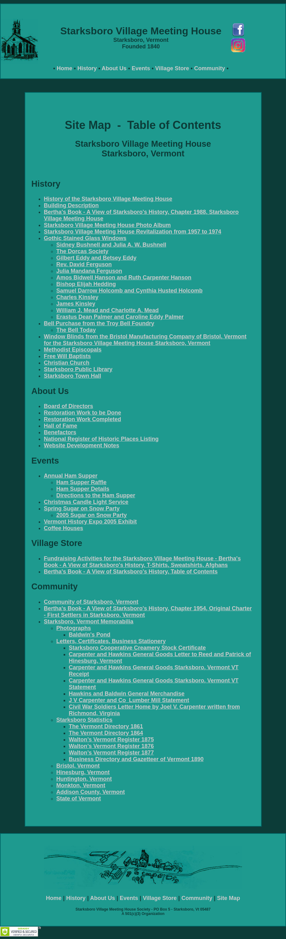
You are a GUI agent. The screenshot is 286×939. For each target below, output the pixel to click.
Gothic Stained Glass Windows (85, 238)
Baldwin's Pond (89, 635)
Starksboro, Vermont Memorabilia (88, 621)
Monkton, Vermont (80, 785)
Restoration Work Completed (82, 419)
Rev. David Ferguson (84, 264)
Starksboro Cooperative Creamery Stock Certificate (137, 648)
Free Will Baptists (67, 356)
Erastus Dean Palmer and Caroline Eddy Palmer (120, 317)
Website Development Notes (81, 445)
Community (209, 68)
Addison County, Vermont (90, 792)
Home (64, 68)
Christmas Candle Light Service (86, 502)
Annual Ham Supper (71, 476)
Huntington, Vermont (84, 779)
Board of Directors (68, 406)
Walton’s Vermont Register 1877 (111, 753)
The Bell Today (76, 330)
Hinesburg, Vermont (83, 772)
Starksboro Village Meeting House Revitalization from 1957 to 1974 (132, 232)
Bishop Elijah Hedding (86, 284)
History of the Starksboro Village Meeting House (108, 199)
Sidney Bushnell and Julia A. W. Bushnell (111, 245)
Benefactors (60, 432)
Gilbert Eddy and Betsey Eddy (96, 258)
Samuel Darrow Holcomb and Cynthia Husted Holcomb (129, 291)
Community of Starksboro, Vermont (91, 602)
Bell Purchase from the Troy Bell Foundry (99, 323)
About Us (114, 68)
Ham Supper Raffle (81, 482)
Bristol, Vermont (78, 766)
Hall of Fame (60, 426)
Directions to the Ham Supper (95, 495)
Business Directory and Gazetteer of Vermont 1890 (136, 759)
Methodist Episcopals (73, 350)
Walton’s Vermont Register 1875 (111, 739)
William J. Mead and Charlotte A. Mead (107, 310)
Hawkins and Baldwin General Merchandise (127, 694)
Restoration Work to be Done (82, 413)
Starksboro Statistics (84, 720)
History (87, 68)
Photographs (73, 628)
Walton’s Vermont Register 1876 (111, 746)
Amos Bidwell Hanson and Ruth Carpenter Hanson (123, 277)
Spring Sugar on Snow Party (82, 508)
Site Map (228, 898)
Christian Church (67, 363)
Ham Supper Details (82, 489)
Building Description (71, 205)
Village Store (172, 68)
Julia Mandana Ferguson (89, 271)
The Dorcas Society (82, 251)
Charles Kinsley (77, 297)
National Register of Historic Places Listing (101, 439)
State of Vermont (78, 798)
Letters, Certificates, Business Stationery (111, 641)
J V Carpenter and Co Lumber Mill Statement (129, 700)
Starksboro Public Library (78, 369)
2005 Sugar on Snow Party (91, 515)
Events (141, 68)
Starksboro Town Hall (72, 376)
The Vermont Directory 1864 (106, 733)
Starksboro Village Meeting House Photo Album (107, 225)
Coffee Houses (63, 528)
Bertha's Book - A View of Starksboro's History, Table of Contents (131, 571)
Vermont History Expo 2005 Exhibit (90, 522)
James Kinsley (75, 304)
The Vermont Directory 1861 (106, 726)
